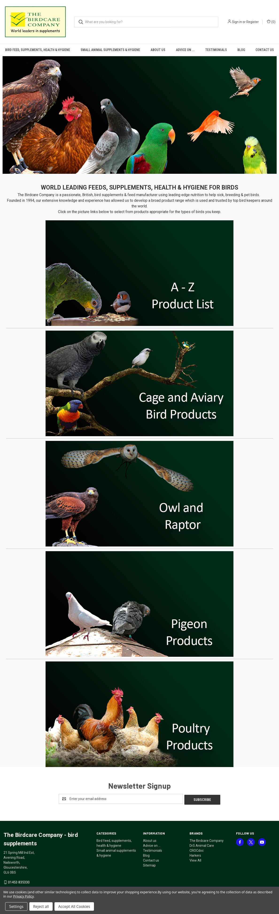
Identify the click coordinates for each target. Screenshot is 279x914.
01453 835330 (19, 881)
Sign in (237, 22)
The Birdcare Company (207, 840)
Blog (241, 50)
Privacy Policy (23, 896)
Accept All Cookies (74, 906)
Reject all (41, 906)
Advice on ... (185, 50)
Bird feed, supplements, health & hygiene (37, 50)
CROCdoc (197, 849)
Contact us (151, 859)
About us (158, 50)
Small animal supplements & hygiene (110, 50)
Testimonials (216, 50)
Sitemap (149, 864)
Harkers (195, 854)
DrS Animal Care (202, 845)
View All (195, 859)
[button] (140, 115)
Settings (16, 906)
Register (252, 22)
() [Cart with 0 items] (271, 22)
